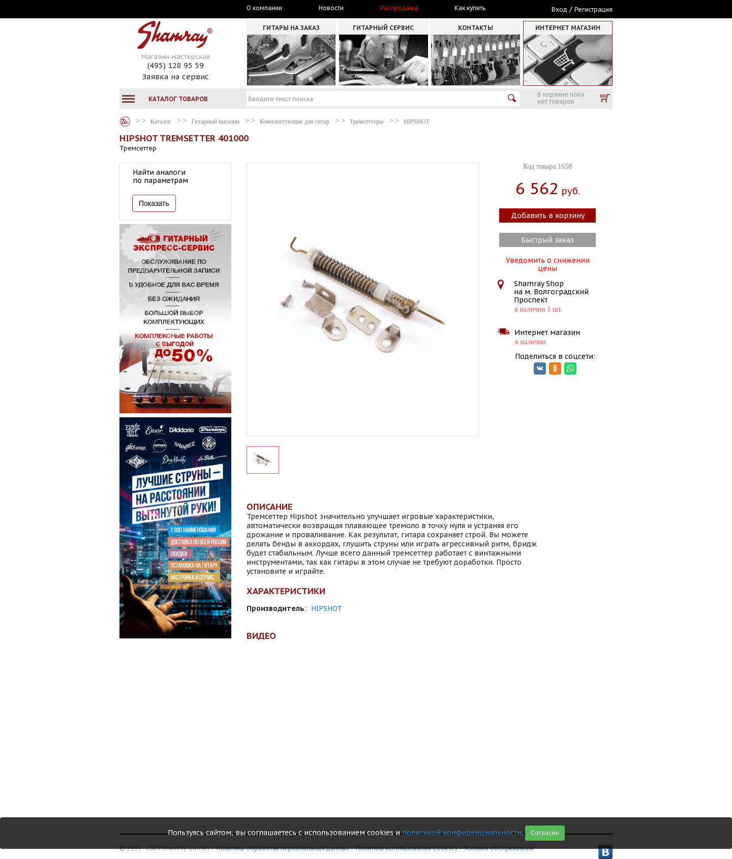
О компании (264, 8)
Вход (559, 9)
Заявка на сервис (175, 76)
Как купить (469, 8)
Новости (331, 8)
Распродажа (399, 8)
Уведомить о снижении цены (548, 263)
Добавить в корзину (548, 215)
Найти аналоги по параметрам (160, 176)
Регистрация (593, 9)
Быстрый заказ (547, 239)
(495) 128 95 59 (175, 65)
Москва (166, 8)
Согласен (545, 833)
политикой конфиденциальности (462, 832)
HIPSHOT (326, 608)
